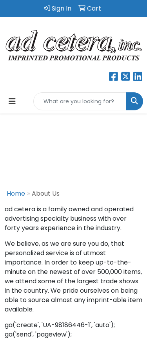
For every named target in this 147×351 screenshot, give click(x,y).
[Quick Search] (80, 101)
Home (16, 193)
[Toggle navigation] (12, 101)
